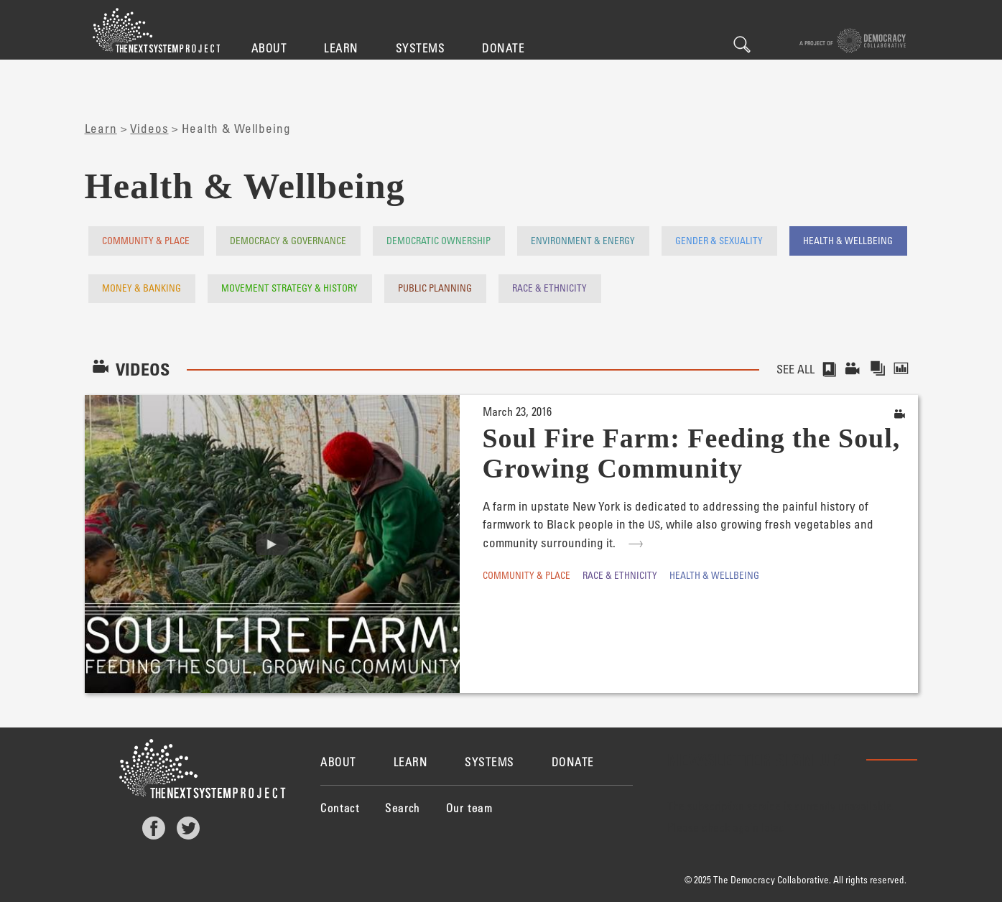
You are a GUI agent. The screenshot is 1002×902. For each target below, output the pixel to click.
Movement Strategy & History (289, 288)
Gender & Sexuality (719, 240)
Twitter (188, 828)
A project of (852, 40)
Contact (339, 807)
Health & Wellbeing (848, 240)
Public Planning (435, 288)
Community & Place (146, 240)
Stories (828, 368)
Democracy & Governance (288, 240)
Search (742, 44)
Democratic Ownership (438, 240)
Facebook (153, 828)
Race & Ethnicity (549, 288)
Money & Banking (141, 288)
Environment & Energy (583, 240)
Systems (420, 48)
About (269, 48)
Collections (879, 368)
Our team (469, 807)
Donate (503, 48)
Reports (905, 368)
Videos (149, 128)
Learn (341, 48)
